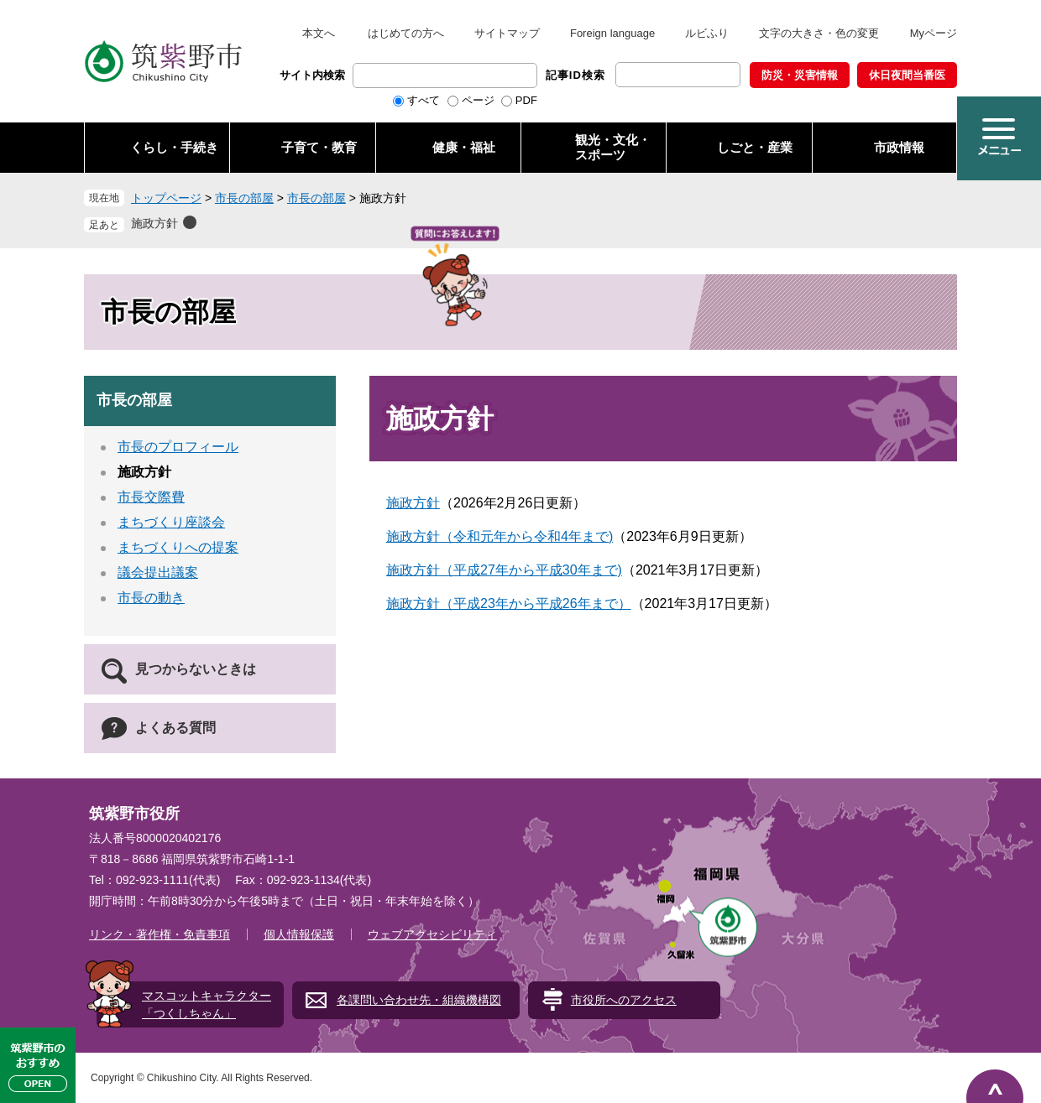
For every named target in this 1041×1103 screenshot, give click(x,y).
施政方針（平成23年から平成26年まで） (508, 603)
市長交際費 (151, 497)
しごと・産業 (755, 147)
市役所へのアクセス (624, 1000)
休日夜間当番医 (907, 75)
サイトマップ (507, 33)
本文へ (318, 33)
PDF (526, 100)
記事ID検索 (575, 75)
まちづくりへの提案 (178, 547)
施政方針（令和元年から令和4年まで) (499, 536)
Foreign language (612, 33)
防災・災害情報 (799, 75)
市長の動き (151, 598)
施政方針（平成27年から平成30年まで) (504, 570)
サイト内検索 (312, 75)
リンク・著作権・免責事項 (159, 934)
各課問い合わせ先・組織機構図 (419, 1000)
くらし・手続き (174, 147)
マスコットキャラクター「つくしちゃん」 (206, 1004)
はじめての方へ (406, 33)
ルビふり (707, 33)
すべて (423, 100)
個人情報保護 (299, 934)
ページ (478, 100)
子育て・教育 (319, 147)
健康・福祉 (463, 147)
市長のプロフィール (178, 447)
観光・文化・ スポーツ (613, 147)
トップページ (166, 198)
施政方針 (154, 223)
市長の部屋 (244, 198)
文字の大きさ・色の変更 (819, 33)
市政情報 (899, 147)
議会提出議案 (158, 572)
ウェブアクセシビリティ (432, 934)
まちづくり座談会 (171, 522)
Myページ (933, 33)
